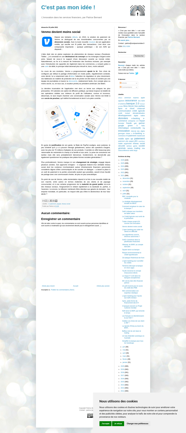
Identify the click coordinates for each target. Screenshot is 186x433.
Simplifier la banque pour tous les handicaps (132, 342)
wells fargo (133, 150)
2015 (123, 382)
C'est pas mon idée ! (68, 7)
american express (131, 98)
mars (125, 356)
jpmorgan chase (124, 133)
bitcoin (131, 106)
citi (126, 109)
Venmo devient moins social (132, 227)
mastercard (141, 136)
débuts (75, 37)
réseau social (66, 204)
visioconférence (123, 150)
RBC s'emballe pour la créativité (130, 197)
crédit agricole (138, 111)
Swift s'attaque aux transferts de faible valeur (132, 212)
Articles (123, 83)
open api (129, 139)
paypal (59, 204)
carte (46, 66)
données (123, 118)
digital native (139, 116)
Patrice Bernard (134, 37)
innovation (124, 130)
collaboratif (141, 109)
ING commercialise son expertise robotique (130, 292)
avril (124, 353)
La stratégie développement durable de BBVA (132, 202)
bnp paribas (140, 106)
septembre (127, 188)
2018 (123, 372)
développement (124, 115)
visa (143, 148)
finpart (142, 121)
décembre (126, 178)
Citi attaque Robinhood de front (133, 258)
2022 (123, 172)
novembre (126, 181)
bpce (120, 108)
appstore (121, 101)
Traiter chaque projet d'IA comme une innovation (131, 222)
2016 (123, 379)
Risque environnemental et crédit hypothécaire (131, 253)
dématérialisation (139, 113)
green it (133, 125)
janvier (125, 362)
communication (124, 111)
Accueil (75, 286)
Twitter (131, 73)
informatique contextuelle (129, 128)
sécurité (121, 146)
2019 (123, 369)
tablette (130, 148)
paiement (139, 138)
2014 (123, 385)
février (125, 359)
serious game (132, 146)
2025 (123, 163)
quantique (141, 141)
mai (124, 350)
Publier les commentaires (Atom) (62, 290)
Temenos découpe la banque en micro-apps (132, 267)
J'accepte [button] (106, 424)
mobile (121, 139)
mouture (92, 42)
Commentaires (126, 87)
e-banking (135, 118)
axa (139, 101)
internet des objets (138, 131)
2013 (123, 388)
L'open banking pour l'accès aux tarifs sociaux (132, 297)
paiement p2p (123, 141)
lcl (131, 133)
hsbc (143, 126)
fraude (129, 123)
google (121, 125)
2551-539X (126, 46)
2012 (123, 391)
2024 (123, 166)
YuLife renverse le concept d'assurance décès (131, 272)
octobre (125, 184)
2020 (123, 366)
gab (135, 123)
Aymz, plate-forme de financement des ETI (130, 302)
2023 (123, 169)
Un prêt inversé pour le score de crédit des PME (132, 287)
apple (143, 98)
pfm (136, 141)
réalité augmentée (125, 144)
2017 (123, 375)
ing (144, 128)
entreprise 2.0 (133, 121)
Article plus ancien (103, 286)
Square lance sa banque (130, 250)
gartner (142, 123)
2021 (123, 175)
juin (124, 347)
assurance (131, 100)
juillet (125, 194)
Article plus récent (48, 286)
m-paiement (52, 204)
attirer (72, 76)
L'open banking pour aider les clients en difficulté (132, 230)
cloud (132, 108)
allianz (120, 98)
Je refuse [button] (118, 424)
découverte (73, 81)
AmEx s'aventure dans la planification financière (131, 240)
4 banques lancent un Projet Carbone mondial (132, 307)
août (124, 191)
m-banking (137, 133)
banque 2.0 (132, 103)
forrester (121, 123)
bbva (125, 106)
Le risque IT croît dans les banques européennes (131, 277)
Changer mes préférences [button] (137, 424)
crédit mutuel (124, 113)
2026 (123, 160)
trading (137, 148)
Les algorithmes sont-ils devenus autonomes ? (131, 235)
